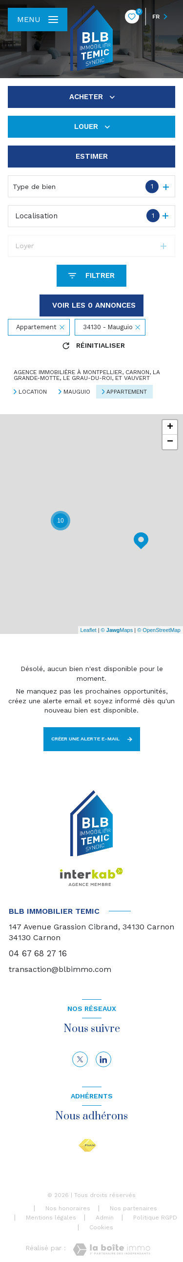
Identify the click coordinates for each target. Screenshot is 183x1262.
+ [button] (170, 427)
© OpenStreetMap (159, 630)
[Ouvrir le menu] (37, 19)
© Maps (117, 630)
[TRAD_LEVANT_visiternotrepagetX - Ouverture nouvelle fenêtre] (80, 1059)
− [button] (170, 442)
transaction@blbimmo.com (60, 969)
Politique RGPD (155, 1217)
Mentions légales (51, 1217)
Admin (105, 1217)
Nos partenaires (133, 1208)
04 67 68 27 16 (38, 953)
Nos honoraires (67, 1208)
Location (33, 392)
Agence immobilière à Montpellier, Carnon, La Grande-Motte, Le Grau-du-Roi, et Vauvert (87, 375)
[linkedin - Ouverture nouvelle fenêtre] (103, 1059)
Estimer (92, 156)
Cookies (101, 1227)
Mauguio (76, 392)
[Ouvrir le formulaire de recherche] (91, 276)
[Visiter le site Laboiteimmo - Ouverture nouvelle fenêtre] (111, 1249)
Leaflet (89, 630)
